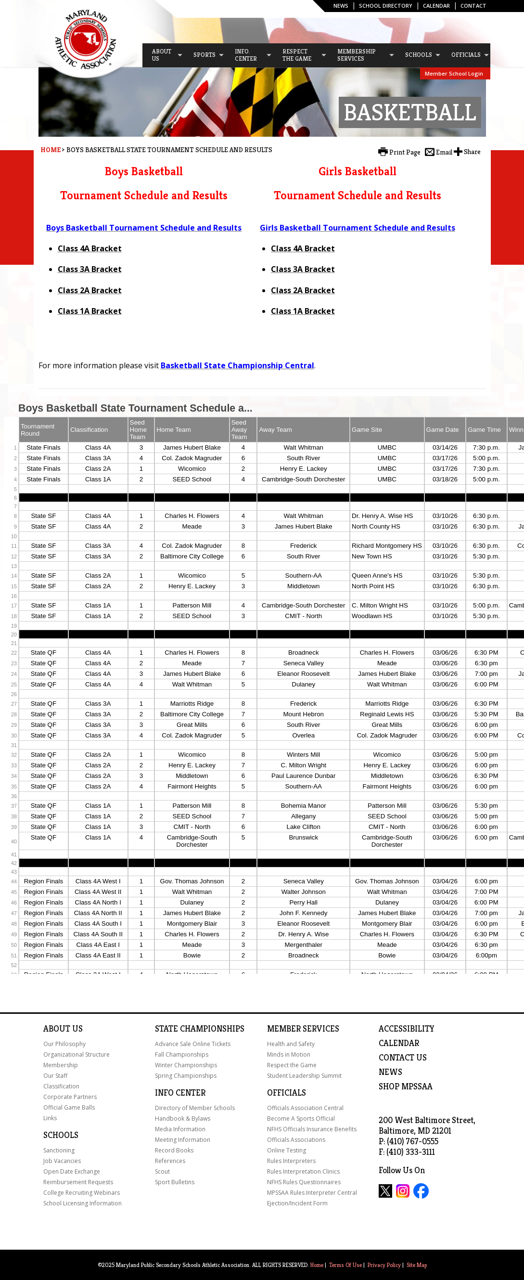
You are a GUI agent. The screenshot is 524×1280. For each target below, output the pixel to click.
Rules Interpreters (291, 1161)
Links (50, 1118)
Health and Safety (291, 1044)
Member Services (303, 1028)
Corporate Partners (70, 1097)
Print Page (405, 152)
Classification (61, 1086)
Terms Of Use (345, 1264)
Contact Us (403, 1057)
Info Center (180, 1092)
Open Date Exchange (71, 1171)
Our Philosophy (64, 1044)
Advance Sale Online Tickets (192, 1044)
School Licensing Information (82, 1203)
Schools (60, 1135)
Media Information (180, 1129)
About (56, 1028)
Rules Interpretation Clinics (303, 1171)
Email (444, 152)
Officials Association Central (305, 1108)
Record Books (174, 1150)
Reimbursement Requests (78, 1182)
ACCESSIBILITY (407, 1028)
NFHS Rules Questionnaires (304, 1182)
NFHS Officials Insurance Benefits (312, 1129)
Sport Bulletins (174, 1182)
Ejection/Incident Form (297, 1203)
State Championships (199, 1028)
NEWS (390, 1072)
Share (472, 151)
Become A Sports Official (301, 1118)
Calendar (436, 5)
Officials (286, 1092)
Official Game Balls (69, 1107)
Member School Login (454, 73)
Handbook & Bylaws (182, 1118)
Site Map (417, 1264)
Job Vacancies (62, 1161)
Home (50, 149)
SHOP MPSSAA (406, 1086)
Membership (60, 1065)
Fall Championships (181, 1054)
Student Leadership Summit (304, 1076)
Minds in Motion (288, 1054)
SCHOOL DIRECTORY (385, 5)
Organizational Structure (76, 1054)
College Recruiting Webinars (81, 1193)
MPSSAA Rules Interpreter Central (312, 1193)
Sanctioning (59, 1150)
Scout (162, 1171)
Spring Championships (186, 1076)
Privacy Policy (384, 1264)
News (340, 5)
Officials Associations (296, 1140)
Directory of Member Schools (195, 1108)
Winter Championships (186, 1065)
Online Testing (286, 1150)
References (170, 1161)
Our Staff (55, 1076)
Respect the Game (292, 1065)
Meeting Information (182, 1140)
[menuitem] (163, 55)
